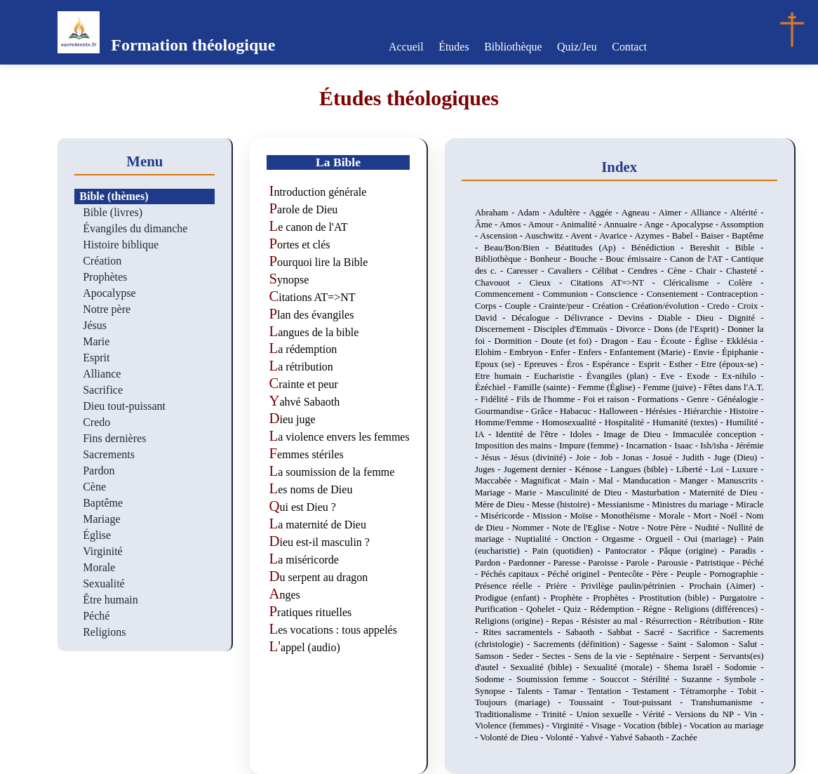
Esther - (685, 364)
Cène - (681, 271)
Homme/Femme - (508, 422)
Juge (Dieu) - (739, 457)
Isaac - (687, 446)
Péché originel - (577, 574)
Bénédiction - (660, 248)
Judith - (697, 457)
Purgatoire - (742, 598)
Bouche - (587, 259)
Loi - (721, 469)
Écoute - (678, 341)
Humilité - (745, 422)
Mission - (551, 516)
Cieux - (550, 283)
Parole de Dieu (303, 209)
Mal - (610, 481)
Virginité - (571, 725)
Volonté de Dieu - (512, 737)
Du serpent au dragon (318, 577)
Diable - (677, 318)
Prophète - (571, 598)
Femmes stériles (306, 454)
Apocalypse (109, 293)
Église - (710, 341)
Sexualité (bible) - (547, 667)
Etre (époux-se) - (732, 364)
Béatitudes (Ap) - (593, 248)
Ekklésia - (745, 341)
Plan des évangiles (311, 315)
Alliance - (710, 213)
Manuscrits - (741, 481)
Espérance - (615, 364)
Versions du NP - (709, 714)
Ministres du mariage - (694, 504)
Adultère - (569, 213)
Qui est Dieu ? (302, 507)
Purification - (500, 609)
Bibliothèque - (502, 259)
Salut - (751, 644)
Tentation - (609, 691)
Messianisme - (625, 504)
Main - (584, 481)
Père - (664, 574)
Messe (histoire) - (565, 504)
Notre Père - (671, 528)
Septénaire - (659, 656)
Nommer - (532, 528)
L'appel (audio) (304, 647)
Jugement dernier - (539, 469)
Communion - (569, 294)
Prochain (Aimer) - (726, 586)
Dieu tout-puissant (124, 406)
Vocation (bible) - (657, 725)
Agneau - (640, 213)
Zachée (684, 737)
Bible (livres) (112, 212)
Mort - (706, 516)
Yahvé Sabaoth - (640, 737)
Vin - (753, 714)
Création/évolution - (669, 306)
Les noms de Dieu (310, 489)
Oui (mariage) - (716, 539)
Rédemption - (616, 609)
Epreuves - (545, 364)
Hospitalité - (628, 422)
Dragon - (619, 341)
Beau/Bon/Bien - (519, 248)
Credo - (722, 306)
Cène (94, 487)
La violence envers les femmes (339, 437)
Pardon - (492, 563)
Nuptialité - (538, 539)
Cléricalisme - (696, 283)
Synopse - (495, 691)
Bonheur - (549, 259)
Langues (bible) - (643, 469)
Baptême (103, 503)
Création (102, 261)
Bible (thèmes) (113, 196)
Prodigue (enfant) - (513, 598)
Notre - (633, 528)
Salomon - (718, 644)
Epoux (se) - (499, 364)
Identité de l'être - (533, 434)
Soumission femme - (558, 679)
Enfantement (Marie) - (651, 352)
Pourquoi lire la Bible (318, 262)
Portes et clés (299, 245)
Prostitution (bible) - (679, 598)
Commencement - (509, 294)
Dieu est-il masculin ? (319, 542)
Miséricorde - (506, 516)
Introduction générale (317, 192)
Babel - (686, 236)
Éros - (580, 364)
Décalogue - (537, 318)
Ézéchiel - (494, 387)
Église (97, 535)
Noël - (733, 516)
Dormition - (517, 341)
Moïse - (585, 516)
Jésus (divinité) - (543, 457)
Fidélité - (498, 399)
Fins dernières (114, 438)
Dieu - (712, 318)
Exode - (704, 376)
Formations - (662, 399)
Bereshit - (712, 248)
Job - (611, 457)
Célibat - (610, 271)
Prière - (563, 586)
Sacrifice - (700, 632)
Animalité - (582, 224)
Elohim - (492, 352)
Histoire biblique (121, 245)
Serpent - (701, 656)
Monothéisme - (630, 516)
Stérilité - (661, 679)
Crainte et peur (303, 384)
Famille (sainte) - (546, 387)
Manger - (699, 481)
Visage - (607, 725)
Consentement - (677, 294)
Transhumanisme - (727, 702)
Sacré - (661, 632)
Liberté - (693, 469)
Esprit (96, 357)
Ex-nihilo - (742, 376)
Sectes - (558, 656)
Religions (104, 632)
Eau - (648, 341)
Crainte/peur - (565, 306)
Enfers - (594, 352)
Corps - (490, 306)
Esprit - (653, 364)
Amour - (544, 224)
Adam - (532, 213)
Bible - (749, 248)
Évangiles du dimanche (135, 228)
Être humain (110, 600)
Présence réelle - (510, 586)
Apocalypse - (695, 224)
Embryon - (530, 352)
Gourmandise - (503, 411)
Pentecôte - (630, 574)
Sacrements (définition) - (581, 644)
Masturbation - (660, 493)
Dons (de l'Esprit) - (691, 329)
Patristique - (719, 563)
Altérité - (746, 213)
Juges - (489, 469)
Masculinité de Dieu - (589, 493)
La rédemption (303, 349)
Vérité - (659, 714)
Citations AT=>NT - (616, 283)
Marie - (531, 493)
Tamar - (570, 691)
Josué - (667, 457)
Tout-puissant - (657, 702)
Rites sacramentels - (524, 632)
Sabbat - (626, 632)
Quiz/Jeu (576, 47)
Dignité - (746, 318)
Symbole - (743, 679)
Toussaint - (595, 702)
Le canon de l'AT (308, 227)
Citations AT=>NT (312, 297)
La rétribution (301, 367)
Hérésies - (664, 411)
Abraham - (496, 213)
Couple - (521, 306)
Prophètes (105, 277)
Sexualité (104, 583)
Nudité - (711, 528)
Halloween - (622, 411)
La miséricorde (303, 560)
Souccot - (620, 679)
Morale (99, 567)
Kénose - (592, 469)
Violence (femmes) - (513, 725)
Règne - (658, 609)
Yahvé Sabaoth (304, 402)
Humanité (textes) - (689, 422)
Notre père (106, 309)
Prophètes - (616, 598)
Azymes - (652, 236)
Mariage (101, 519)
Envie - (707, 352)
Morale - (676, 516)
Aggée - (605, 213)
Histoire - (747, 411)
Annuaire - (623, 224)
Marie (96, 341)
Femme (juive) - (673, 387)
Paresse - (571, 563)
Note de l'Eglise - (585, 528)
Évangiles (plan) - (623, 376)
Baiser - (716, 236)
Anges (284, 595)
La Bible (338, 162)
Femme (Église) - (610, 387)
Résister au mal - (613, 621)
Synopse (289, 280)
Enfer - (565, 352)
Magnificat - (545, 481)
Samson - (494, 656)
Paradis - (747, 551)
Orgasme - (623, 539)
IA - (485, 434)
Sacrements (109, 454)
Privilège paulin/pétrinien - (635, 586)
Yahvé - (595, 737)
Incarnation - (650, 446)
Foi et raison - (610, 399)
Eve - (673, 376)
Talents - (535, 691)
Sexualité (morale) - (624, 667)
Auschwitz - (547, 236)
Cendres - (647, 271)
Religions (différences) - (719, 609)
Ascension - (502, 236)
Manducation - (651, 481)
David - (493, 318)
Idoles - (586, 434)
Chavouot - (502, 283)
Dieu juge (292, 419)
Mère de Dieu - (503, 504)
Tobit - (750, 691)
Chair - (711, 271)
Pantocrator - (632, 551)
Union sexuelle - (610, 714)
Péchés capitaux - (514, 574)
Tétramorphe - (709, 691)
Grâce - (545, 411)
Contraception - (735, 294)
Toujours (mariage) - (522, 702)
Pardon (98, 470)
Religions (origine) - (513, 621)
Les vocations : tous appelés (332, 630)
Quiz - (576, 609)
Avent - (584, 236)
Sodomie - (744, 667)
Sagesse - (648, 644)
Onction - (582, 539)
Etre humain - (504, 376)
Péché (96, 616)
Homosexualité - (573, 422)
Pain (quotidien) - (568, 551)
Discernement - (504, 329)
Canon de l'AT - (700, 259)
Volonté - (562, 737)
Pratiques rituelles (310, 612)
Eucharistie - (560, 376)
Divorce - (635, 329)
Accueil (406, 47)
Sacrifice (103, 390)
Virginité (103, 551)
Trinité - (559, 714)
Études (454, 47)
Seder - (527, 656)
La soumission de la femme (331, 472)
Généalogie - (740, 399)
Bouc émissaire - (637, 259)
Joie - (588, 457)
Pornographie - (736, 574)
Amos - (513, 224)
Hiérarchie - (707, 411)
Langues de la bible (313, 332)
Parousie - (676, 563)
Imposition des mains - (517, 446)
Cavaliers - (570, 271)
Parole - (641, 563)
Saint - (682, 644)
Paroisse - (607, 563)
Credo (96, 422)
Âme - (487, 224)
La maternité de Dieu (317, 525)
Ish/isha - (718, 446)
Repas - (566, 621)
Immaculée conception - (718, 434)
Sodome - (495, 679)
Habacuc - (579, 411)
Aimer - (674, 213)
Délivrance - (591, 318)
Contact (628, 47)
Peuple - (692, 574)
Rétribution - (724, 621)
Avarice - (616, 236)
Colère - (745, 283)
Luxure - (747, 469)
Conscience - (621, 294)
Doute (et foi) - (571, 341)
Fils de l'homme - (549, 399)
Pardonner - (531, 563)
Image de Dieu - (637, 434)
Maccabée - (498, 481)
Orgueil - (664, 539)
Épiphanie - (743, 352)
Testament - (656, 691)
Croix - (750, 306)
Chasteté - (744, 271)
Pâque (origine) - (694, 551)
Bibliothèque (513, 47)
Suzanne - (703, 679)
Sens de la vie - (605, 656)
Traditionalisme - (508, 714)
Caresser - (527, 271)
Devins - (638, 318)
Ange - (657, 224)
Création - (611, 306)
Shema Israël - (694, 667)
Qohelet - (544, 609)
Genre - (702, 399)
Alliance (102, 374)
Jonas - (637, 457)
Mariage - (495, 493)
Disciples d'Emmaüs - (574, 329)
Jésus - (495, 457)
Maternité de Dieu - (727, 493)
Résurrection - (672, 621)
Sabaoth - (586, 632)
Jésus (95, 325)
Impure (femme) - (592, 446)
